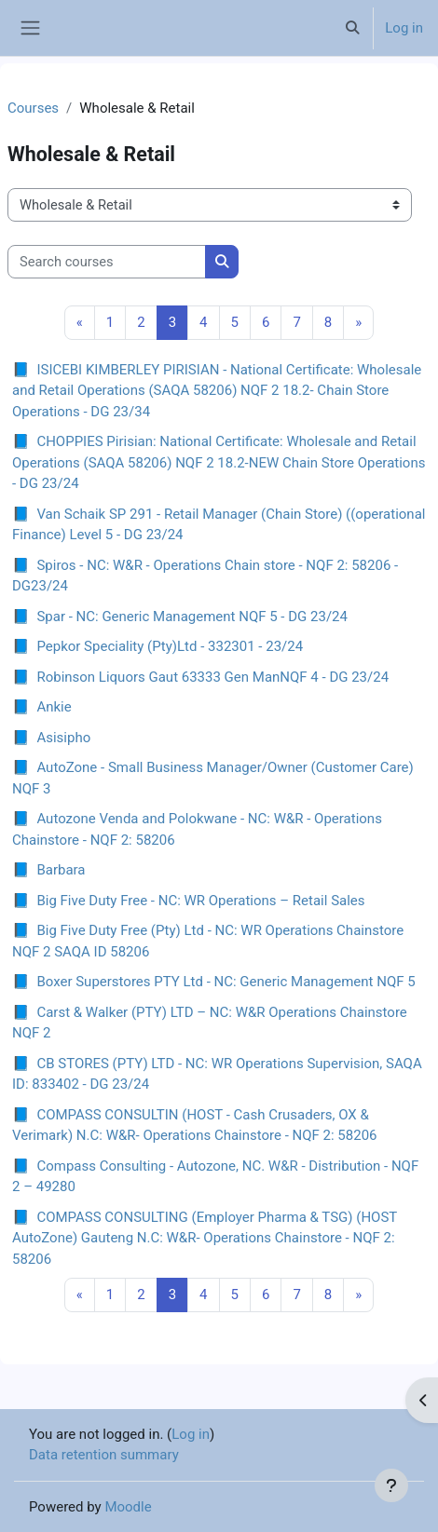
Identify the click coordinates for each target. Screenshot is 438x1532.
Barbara (60, 869)
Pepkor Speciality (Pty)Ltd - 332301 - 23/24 (169, 646)
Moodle (127, 1506)
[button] (352, 28)
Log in (404, 28)
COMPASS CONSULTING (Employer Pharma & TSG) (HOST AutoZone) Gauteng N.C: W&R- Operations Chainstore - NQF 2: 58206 (204, 1238)
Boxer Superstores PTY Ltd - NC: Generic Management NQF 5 (225, 981)
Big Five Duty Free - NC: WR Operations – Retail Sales (200, 900)
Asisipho (63, 737)
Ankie (53, 706)
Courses (33, 108)
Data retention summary (104, 1454)
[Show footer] (391, 1485)
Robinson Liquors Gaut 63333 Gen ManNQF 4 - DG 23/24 (212, 677)
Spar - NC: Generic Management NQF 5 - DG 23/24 (192, 616)
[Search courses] (106, 261)
